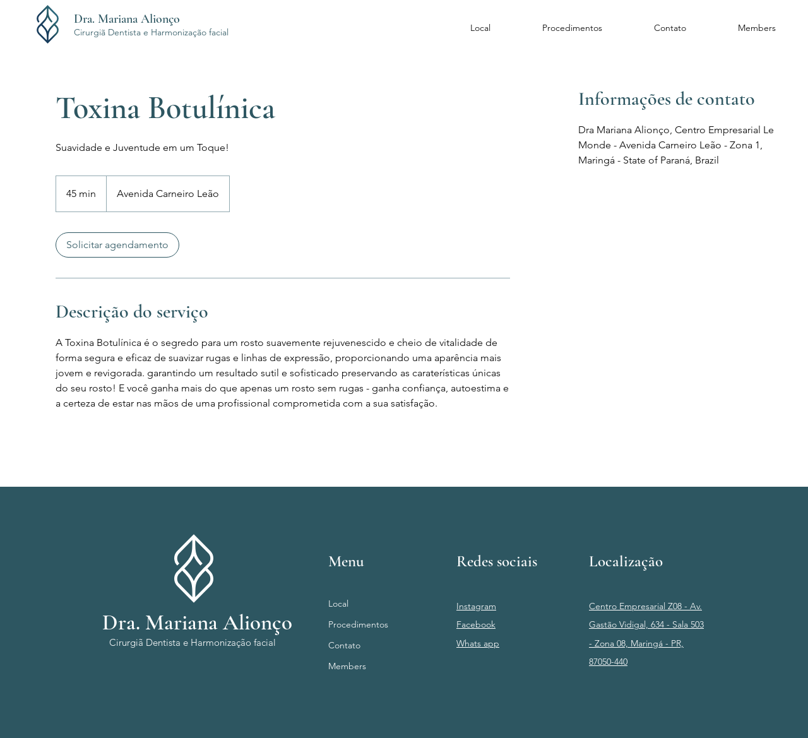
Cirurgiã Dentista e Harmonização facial (151, 32)
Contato (344, 645)
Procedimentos (358, 624)
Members (347, 666)
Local (338, 603)
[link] (117, 245)
